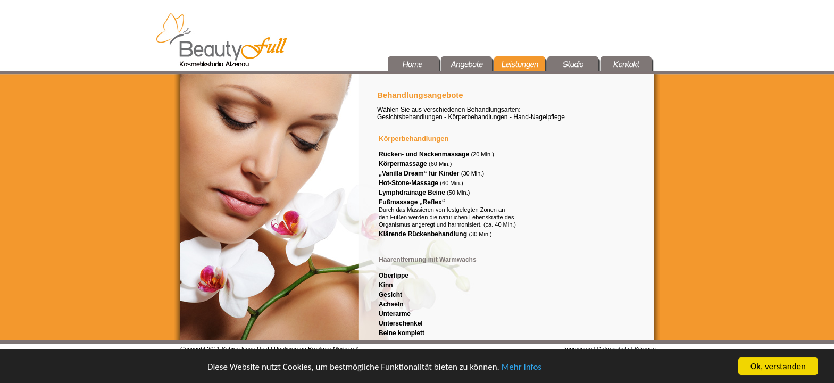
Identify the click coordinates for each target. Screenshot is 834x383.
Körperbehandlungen (477, 117)
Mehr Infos (521, 367)
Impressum (577, 349)
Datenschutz (613, 349)
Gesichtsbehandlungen (410, 117)
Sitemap (645, 349)
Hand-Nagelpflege (539, 117)
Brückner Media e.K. (334, 349)
